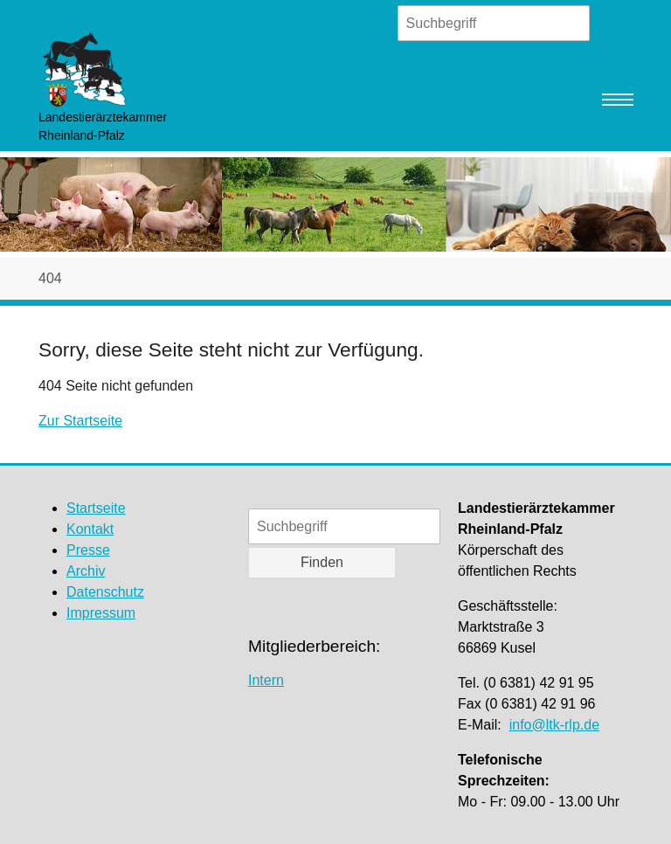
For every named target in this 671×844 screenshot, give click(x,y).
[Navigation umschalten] (618, 99)
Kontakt (90, 529)
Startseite (96, 508)
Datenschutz (105, 592)
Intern (266, 680)
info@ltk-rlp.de (554, 724)
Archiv (85, 571)
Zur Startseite (80, 420)
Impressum (100, 612)
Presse (88, 550)
